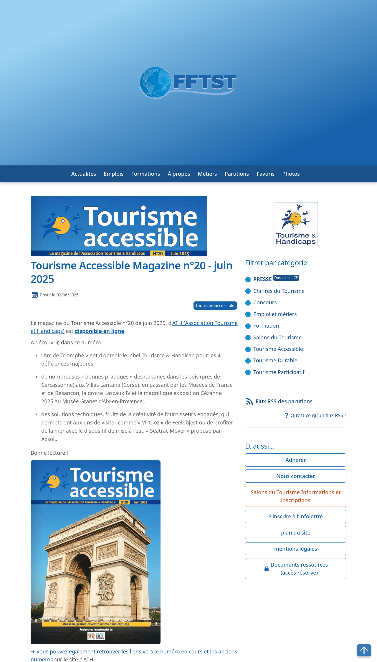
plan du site (295, 532)
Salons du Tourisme (277, 337)
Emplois (113, 173)
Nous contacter (296, 476)
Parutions (237, 173)
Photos (291, 173)
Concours (265, 302)
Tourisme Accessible (278, 348)
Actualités (83, 173)
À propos (179, 173)
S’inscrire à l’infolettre (296, 516)
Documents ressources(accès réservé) (296, 568)
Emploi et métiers (275, 314)
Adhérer (295, 459)
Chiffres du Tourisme (279, 290)
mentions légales (295, 548)
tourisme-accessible (215, 305)
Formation (266, 325)
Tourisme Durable (275, 360)
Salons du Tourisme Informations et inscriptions (295, 496)
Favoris (266, 173)
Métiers (207, 173)
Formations (145, 173)
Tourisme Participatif (279, 372)
